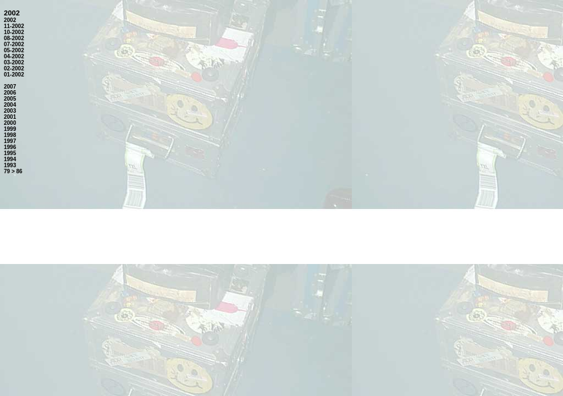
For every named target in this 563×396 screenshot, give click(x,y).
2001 (10, 117)
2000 (10, 123)
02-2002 (14, 68)
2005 (10, 99)
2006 (10, 93)
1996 (10, 147)
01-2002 (14, 75)
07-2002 (14, 44)
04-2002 (14, 56)
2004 (10, 105)
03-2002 (14, 62)
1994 (10, 159)
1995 (10, 153)
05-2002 (14, 50)
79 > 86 (13, 171)
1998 (10, 135)
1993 (10, 165)
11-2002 (14, 26)
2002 (10, 20)
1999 (10, 129)
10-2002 (14, 32)
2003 (10, 111)
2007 (10, 87)
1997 (10, 141)
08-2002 (14, 38)
